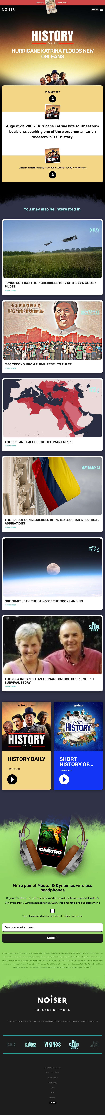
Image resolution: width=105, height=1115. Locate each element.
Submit (52, 937)
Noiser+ (95, 9)
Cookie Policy (52, 1083)
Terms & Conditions (52, 1073)
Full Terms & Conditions (93, 964)
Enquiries (52, 1097)
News (52, 1092)
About (52, 1087)
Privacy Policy (52, 1078)
